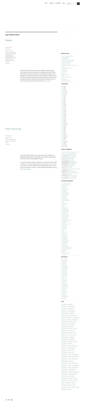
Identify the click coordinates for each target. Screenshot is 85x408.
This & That (64, 136)
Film (63, 102)
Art (5, 139)
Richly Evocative (65, 233)
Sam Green (64, 234)
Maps (63, 120)
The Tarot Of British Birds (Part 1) (67, 61)
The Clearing (64, 238)
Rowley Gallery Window (72, 374)
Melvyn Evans (64, 288)
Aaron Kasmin (64, 259)
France (74, 334)
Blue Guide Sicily (65, 315)
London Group (74, 358)
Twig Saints (64, 298)
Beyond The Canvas (65, 188)
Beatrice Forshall (65, 313)
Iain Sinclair (70, 343)
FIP (62, 201)
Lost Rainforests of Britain (66, 220)
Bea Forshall (64, 187)
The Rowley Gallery (65, 296)
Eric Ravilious (70, 332)
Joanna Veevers (64, 279)
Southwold (72, 380)
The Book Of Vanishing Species (67, 67)
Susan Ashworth (64, 292)
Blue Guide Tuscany (72, 315)
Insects (63, 116)
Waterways (64, 145)
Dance (63, 99)
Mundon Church (70, 170)
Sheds (63, 130)
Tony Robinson (12, 60)
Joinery (63, 117)
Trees (9, 50)
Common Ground (73, 321)
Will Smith (69, 389)
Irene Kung (14, 141)
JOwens (63, 166)
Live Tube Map (64, 217)
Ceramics (63, 94)
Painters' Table (64, 226)
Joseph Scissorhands (65, 212)
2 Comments (7, 144)
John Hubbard (64, 350)
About (63, 3)
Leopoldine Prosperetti (65, 214)
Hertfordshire (69, 341)
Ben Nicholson (71, 313)
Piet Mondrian (64, 367)
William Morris (64, 389)
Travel (63, 137)
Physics (63, 125)
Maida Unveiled (64, 221)
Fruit (63, 107)
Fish (62, 103)
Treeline (63, 73)
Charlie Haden (76, 317)
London (69, 358)
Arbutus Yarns (64, 186)
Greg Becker (71, 337)
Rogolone (70, 174)
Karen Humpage (75, 354)
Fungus (63, 108)
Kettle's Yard (64, 213)
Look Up (63, 75)
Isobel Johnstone (64, 275)
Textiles (63, 134)
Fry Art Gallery (64, 207)
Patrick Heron (64, 365)
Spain (76, 380)
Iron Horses (74, 153)
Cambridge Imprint (65, 192)
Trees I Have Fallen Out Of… (67, 77)
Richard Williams (65, 369)
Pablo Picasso (74, 363)
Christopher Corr (65, 266)
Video (12, 50)
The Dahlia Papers (65, 239)
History (63, 113)
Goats (63, 111)
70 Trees (63, 78)
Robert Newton (64, 290)
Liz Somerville (64, 285)
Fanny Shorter (64, 272)
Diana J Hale (64, 196)
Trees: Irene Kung (13, 129)
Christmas (69, 319)
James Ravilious (8, 55)
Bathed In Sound (64, 69)
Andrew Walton (64, 306)
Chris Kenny (64, 264)
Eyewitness (64, 334)
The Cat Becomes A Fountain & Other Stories (69, 65)
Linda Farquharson (65, 284)
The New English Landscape (66, 247)
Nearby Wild (64, 222)
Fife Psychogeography (65, 200)
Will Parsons (7, 61)
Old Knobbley (64, 225)
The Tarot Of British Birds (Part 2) (67, 56)
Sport (63, 133)
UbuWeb (63, 251)
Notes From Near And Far (66, 224)
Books (8, 139)
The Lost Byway (64, 244)
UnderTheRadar (64, 254)
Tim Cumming (72, 387)
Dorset (75, 328)
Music (63, 121)
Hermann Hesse (8, 53)
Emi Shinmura (64, 271)
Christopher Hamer (65, 321)
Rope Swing (76, 371)
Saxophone (70, 378)
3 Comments (7, 63)
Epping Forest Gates (65, 199)
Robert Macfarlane (72, 369)
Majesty (8, 40)
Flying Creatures (64, 203)
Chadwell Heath (69, 317)
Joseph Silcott (64, 354)
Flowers (63, 104)
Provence (69, 367)
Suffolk (63, 382)
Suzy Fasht (64, 294)
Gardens (63, 109)
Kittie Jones (64, 283)
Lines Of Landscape (65, 216)
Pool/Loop (63, 66)
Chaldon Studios (64, 195)
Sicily (68, 380)
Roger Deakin (70, 371)
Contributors (58, 3)
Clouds (63, 95)
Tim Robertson (64, 297)
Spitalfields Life (64, 235)
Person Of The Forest (65, 74)
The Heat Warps (64, 243)
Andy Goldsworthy (71, 306)
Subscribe (51, 3)
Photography (11, 139)
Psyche (63, 230)
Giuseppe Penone (65, 337)
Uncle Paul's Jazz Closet (66, 252)
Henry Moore (64, 341)
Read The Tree (64, 231)
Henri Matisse (71, 339)
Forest (63, 205)
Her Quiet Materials (65, 209)
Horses (63, 115)
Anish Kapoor (64, 308)
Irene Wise (64, 159)
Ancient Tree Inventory (66, 184)
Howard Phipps (64, 343)
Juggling (63, 119)
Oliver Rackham (64, 363)
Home (46, 3)
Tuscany (77, 387)
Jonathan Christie (71, 350)
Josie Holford (64, 168)
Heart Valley (64, 70)
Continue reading (47, 80)
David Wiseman (64, 268)
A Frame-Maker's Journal (66, 183)
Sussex (73, 382)
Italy (69, 345)
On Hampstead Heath (65, 57)
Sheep (6, 50)
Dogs (63, 100)
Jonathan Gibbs (64, 280)
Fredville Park (13, 52)
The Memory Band (65, 246)
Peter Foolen (64, 229)
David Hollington (65, 267)
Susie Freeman (64, 293)
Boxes (63, 90)
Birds (63, 87)
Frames (63, 106)
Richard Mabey (75, 367)
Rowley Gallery (64, 374)
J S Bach (69, 354)
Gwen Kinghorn (64, 176)
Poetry (63, 128)
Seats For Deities (65, 79)
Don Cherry (70, 328)
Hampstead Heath (65, 339)
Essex (75, 332)
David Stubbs (71, 326)
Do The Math (64, 197)
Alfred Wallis (64, 304)
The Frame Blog (64, 242)
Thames (73, 384)
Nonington (14, 57)
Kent (12, 55)
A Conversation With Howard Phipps (68, 60)
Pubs (63, 129)
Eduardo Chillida (64, 330)
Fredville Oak (7, 52)
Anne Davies (64, 262)
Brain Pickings (64, 191)
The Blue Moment (65, 237)
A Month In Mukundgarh (66, 62)
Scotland (75, 378)
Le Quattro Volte (64, 71)
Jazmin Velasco (64, 276)
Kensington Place (65, 356)
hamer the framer (8, 47)
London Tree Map (65, 218)
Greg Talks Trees (65, 208)
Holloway (75, 341)
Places (63, 126)
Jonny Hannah (64, 281)
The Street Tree (64, 250)
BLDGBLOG (64, 190)
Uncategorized (64, 141)
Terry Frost (69, 384)
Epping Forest (64, 332)
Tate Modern (64, 384)
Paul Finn (63, 289)
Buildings (63, 91)
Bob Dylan (63, 317)
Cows (63, 96)
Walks (63, 143)
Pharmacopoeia (75, 365)
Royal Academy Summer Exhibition (68, 376)
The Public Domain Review (66, 248)
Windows (63, 146)
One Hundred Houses (65, 58)
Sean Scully (64, 380)
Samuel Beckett (64, 378)
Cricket (63, 98)
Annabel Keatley (65, 260)
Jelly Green (64, 277)
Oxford (70, 363)
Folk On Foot (64, 204)
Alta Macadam (69, 304)
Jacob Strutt (14, 53)
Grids (63, 112)
